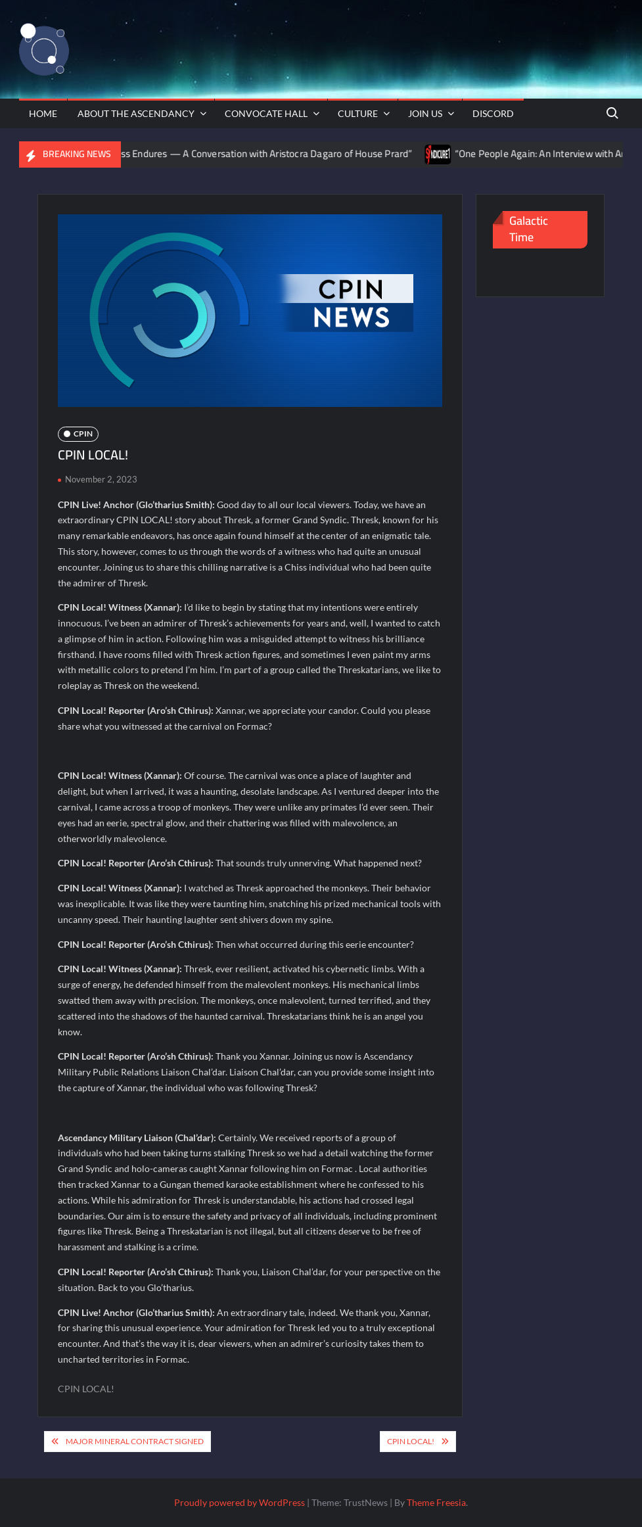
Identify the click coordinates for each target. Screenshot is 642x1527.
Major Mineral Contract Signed (135, 1441)
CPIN (83, 433)
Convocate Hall (266, 113)
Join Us (425, 113)
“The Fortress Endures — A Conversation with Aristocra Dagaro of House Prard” (251, 153)
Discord (493, 113)
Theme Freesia (436, 1502)
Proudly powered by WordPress (239, 1502)
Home (43, 113)
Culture (358, 113)
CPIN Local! (410, 1441)
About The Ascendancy (136, 113)
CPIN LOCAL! (86, 1388)
